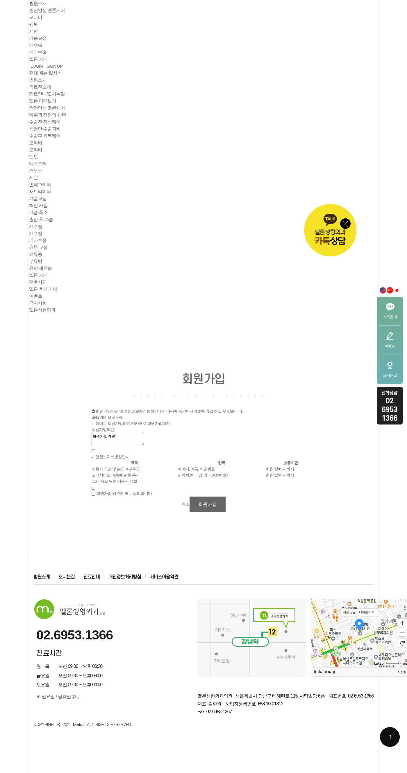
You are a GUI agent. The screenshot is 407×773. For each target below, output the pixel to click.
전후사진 (38, 282)
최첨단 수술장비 (44, 128)
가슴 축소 (38, 212)
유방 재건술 (40, 268)
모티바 (35, 142)
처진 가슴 (38, 205)
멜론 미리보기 (42, 100)
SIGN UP (55, 66)
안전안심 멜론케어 (47, 107)
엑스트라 (38, 163)
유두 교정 (38, 247)
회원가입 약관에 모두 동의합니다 (124, 493)
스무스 (35, 170)
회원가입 (207, 504)
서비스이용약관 (164, 577)
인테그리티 (40, 184)
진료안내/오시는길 (47, 93)
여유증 (35, 254)
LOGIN (37, 66)
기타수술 (38, 240)
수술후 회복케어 (44, 135)
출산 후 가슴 (41, 219)
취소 (185, 504)
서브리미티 (40, 191)
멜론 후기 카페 (43, 289)
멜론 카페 (38, 275)
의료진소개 (40, 87)
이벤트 (35, 296)
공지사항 (38, 303)
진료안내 (91, 577)
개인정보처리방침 (124, 577)
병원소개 (38, 80)
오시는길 (66, 577)
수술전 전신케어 (44, 121)
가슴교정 (38, 198)
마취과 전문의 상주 (47, 114)
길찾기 (401, 672)
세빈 (33, 177)
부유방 (35, 261)
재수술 (35, 226)
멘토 (33, 156)
